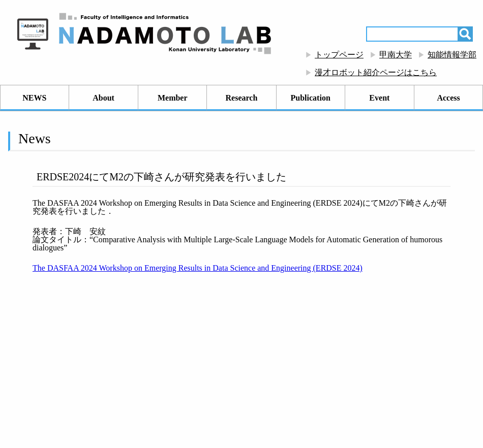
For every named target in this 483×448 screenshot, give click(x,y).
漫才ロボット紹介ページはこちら (376, 72)
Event (379, 97)
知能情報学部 (452, 54)
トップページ (339, 54)
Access (448, 97)
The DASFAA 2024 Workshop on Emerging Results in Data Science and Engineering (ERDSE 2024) (198, 268)
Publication (310, 97)
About (103, 97)
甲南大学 (395, 54)
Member (173, 97)
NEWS (34, 97)
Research (242, 97)
